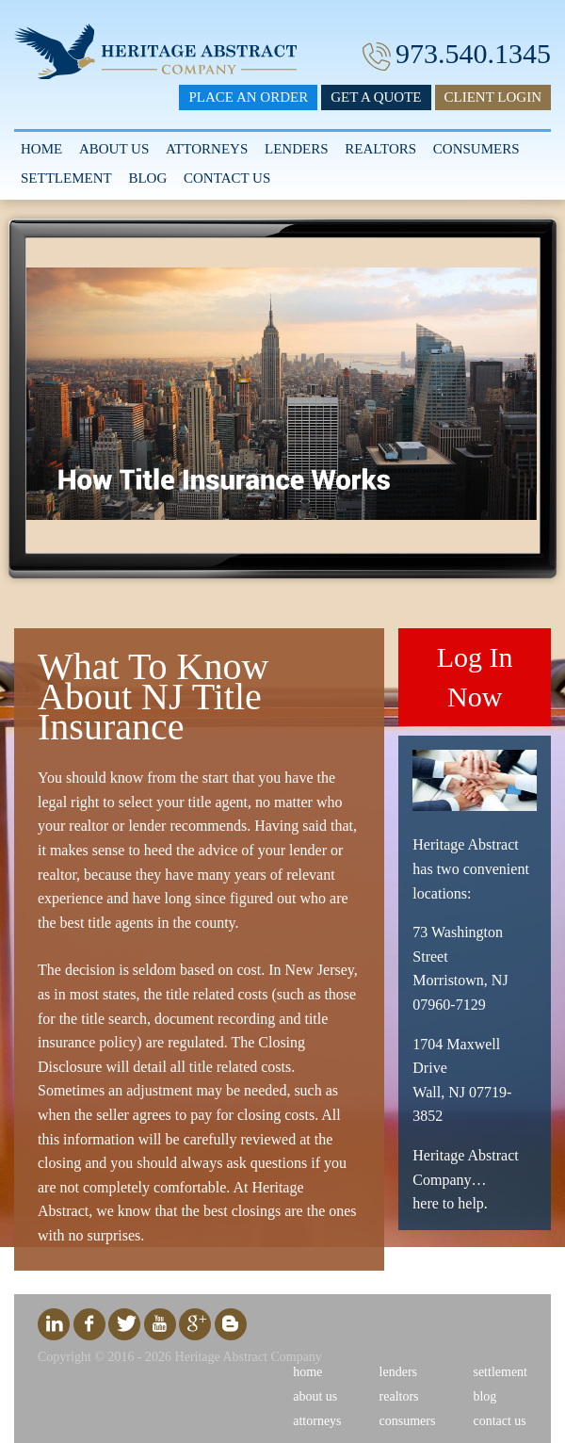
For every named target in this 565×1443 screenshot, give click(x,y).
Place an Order (248, 97)
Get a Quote (376, 97)
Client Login (492, 97)
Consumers (476, 148)
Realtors (380, 148)
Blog (147, 178)
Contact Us (227, 178)
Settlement (66, 178)
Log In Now (475, 676)
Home (41, 148)
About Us (114, 148)
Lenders (297, 148)
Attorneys (207, 148)
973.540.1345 (473, 53)
